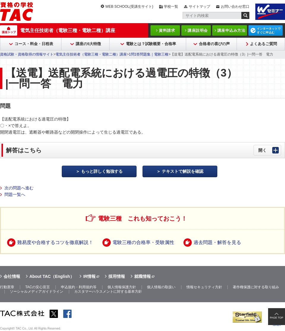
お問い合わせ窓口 (235, 6)
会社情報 (12, 276)
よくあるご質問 (263, 44)
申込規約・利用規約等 (78, 287)
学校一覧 (171, 6)
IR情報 (89, 276)
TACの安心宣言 (37, 287)
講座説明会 (198, 30)
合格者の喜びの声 (214, 44)
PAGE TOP (276, 317)
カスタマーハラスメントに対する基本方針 (108, 291)
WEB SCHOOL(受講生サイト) (129, 6)
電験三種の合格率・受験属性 (143, 242)
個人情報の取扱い (161, 287)
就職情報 (142, 276)
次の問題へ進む (19, 188)
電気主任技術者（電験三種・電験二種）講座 (67, 30)
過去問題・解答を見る (217, 242)
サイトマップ (199, 6)
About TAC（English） (51, 276)
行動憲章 (7, 287)
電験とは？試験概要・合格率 (151, 44)
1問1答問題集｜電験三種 (148, 54)
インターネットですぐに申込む (269, 30)
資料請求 (167, 30)
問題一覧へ (14, 194)
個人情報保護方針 (121, 287)
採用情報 (116, 276)
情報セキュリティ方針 (204, 287)
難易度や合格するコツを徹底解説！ (55, 242)
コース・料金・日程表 (34, 44)
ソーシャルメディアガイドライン (36, 291)
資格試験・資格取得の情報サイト (26, 54)
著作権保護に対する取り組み (256, 287)
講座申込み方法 (231, 30)
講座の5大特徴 (88, 44)
